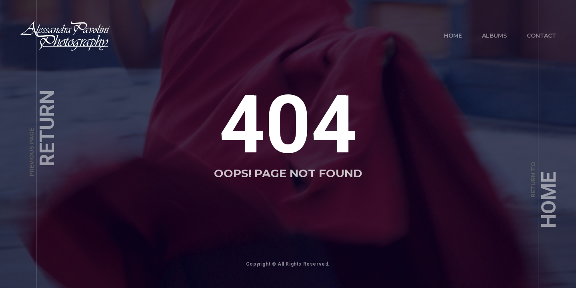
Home (453, 35)
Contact (541, 35)
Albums (494, 35)
